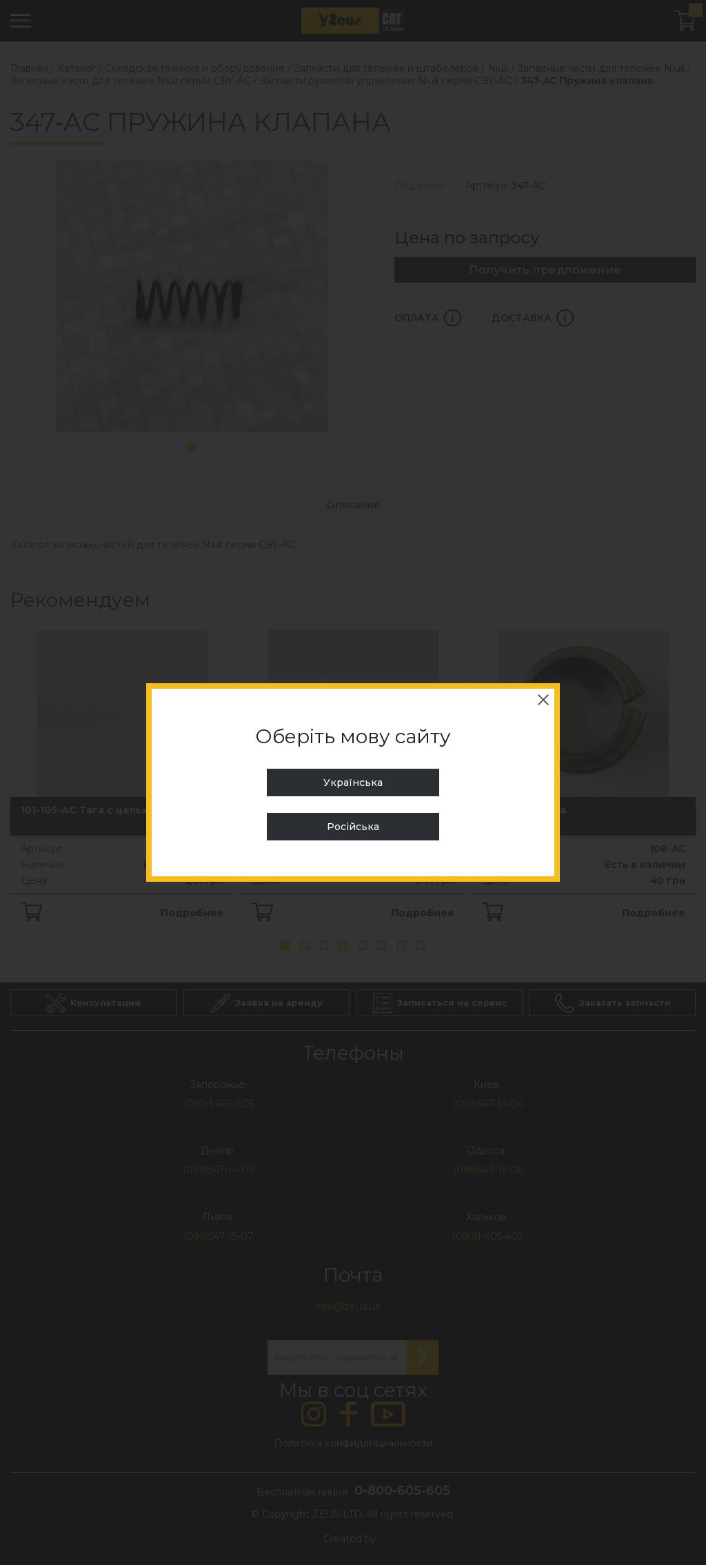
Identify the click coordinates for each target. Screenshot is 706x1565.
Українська (353, 782)
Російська (353, 826)
